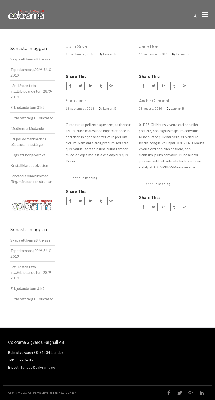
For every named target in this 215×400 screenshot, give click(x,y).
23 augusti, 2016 (150, 108)
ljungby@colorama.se (38, 367)
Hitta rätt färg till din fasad (31, 118)
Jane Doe (148, 46)
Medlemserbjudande (27, 128)
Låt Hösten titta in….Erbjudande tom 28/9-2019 (31, 91)
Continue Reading (84, 178)
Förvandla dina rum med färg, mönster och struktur (31, 179)
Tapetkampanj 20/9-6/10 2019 (30, 72)
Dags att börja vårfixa (27, 155)
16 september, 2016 (80, 54)
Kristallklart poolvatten (29, 165)
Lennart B (109, 54)
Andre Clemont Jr (157, 101)
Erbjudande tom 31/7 (27, 107)
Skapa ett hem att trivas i (30, 59)
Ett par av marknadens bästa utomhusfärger (28, 142)
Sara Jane (76, 101)
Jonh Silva (76, 46)
